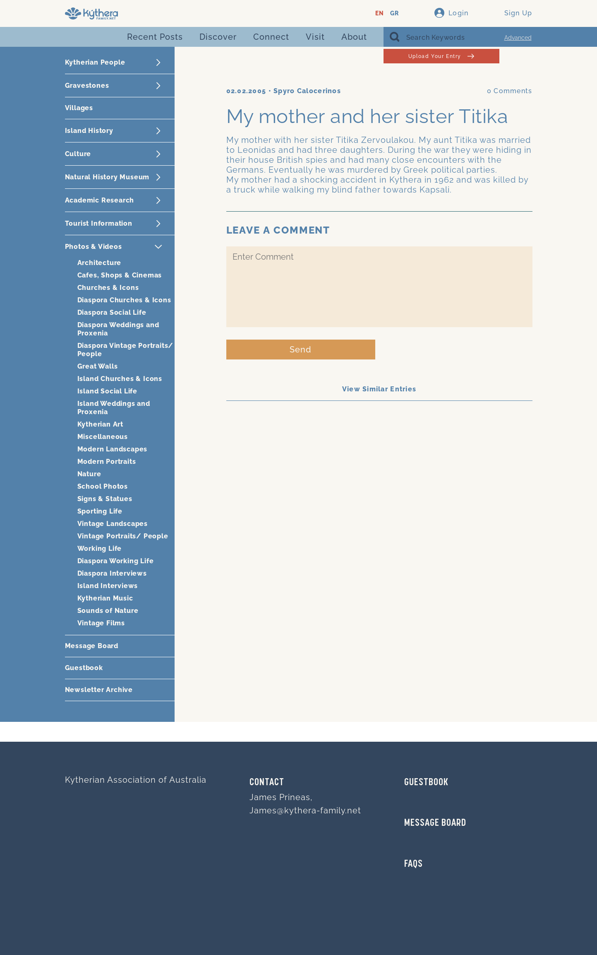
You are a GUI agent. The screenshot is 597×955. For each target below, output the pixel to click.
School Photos (102, 486)
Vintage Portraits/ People (122, 536)
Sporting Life (99, 511)
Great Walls (97, 366)
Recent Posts (155, 37)
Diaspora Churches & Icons (124, 300)
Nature (89, 474)
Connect (271, 37)
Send (301, 350)
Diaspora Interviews (112, 573)
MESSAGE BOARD (435, 823)
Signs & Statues (104, 499)
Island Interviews (107, 586)
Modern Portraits (106, 461)
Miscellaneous (102, 437)
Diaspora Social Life (111, 312)
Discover (218, 37)
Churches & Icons (108, 288)
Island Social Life (107, 391)
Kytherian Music (105, 598)
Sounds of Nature (108, 611)
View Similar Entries (379, 389)
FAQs (413, 864)
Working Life (99, 548)
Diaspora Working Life (115, 561)
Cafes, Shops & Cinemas (119, 275)
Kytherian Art (100, 424)
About (354, 37)
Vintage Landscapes (112, 524)
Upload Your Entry (441, 56)
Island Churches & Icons (119, 379)
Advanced (518, 37)
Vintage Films (101, 623)
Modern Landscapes (112, 449)
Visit (315, 37)
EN (379, 13)
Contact (266, 783)
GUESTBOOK (426, 783)
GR (394, 13)
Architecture (99, 263)
